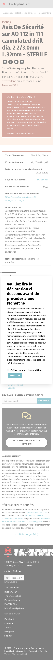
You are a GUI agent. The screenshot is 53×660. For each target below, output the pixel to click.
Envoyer (15, 375)
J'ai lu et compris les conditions (26, 370)
